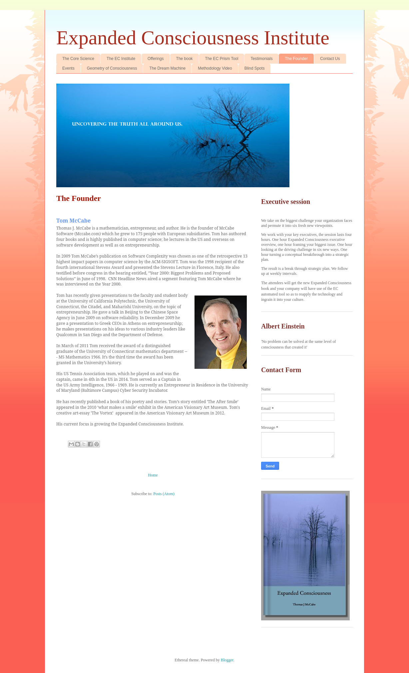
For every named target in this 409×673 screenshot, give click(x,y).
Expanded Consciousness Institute (192, 38)
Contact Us (330, 58)
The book (184, 58)
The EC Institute (121, 58)
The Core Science (78, 58)
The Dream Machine (167, 68)
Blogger (227, 660)
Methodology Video (215, 68)
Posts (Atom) (164, 493)
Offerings (156, 58)
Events (68, 68)
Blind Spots (254, 68)
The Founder (296, 58)
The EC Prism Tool (221, 58)
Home (153, 475)
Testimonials (261, 58)
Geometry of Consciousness (112, 68)
